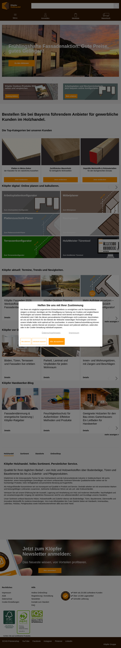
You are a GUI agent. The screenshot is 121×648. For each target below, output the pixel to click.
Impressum (74, 333)
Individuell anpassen (39, 341)
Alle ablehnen (25, 341)
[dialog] (60, 324)
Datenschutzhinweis (51, 333)
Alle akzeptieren (57, 341)
